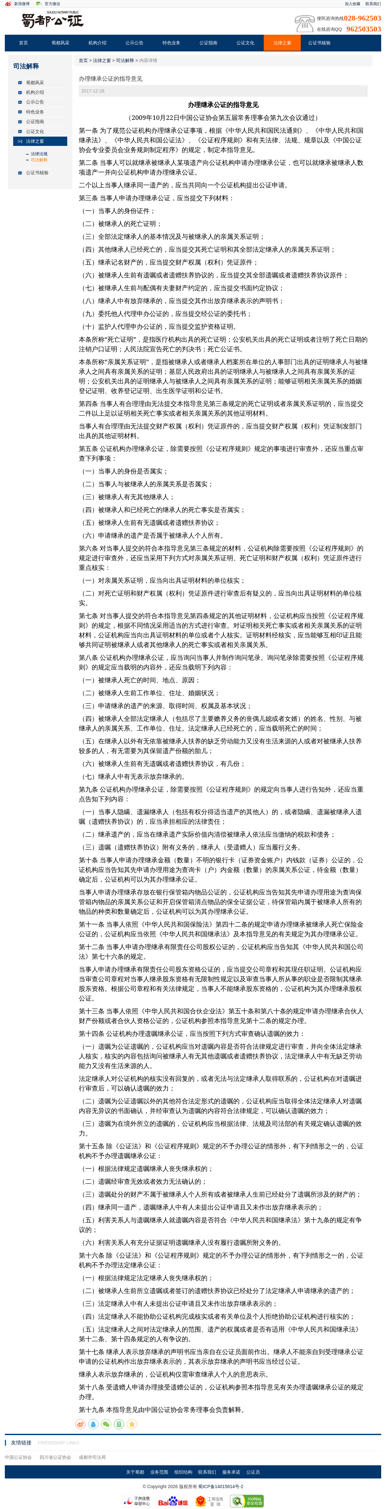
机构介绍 (97, 42)
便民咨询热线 (330, 18)
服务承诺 (231, 1472)
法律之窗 (282, 42)
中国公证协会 (18, 1457)
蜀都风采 (60, 42)
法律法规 (39, 153)
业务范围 (159, 1472)
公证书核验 (319, 42)
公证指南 (208, 42)
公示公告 (134, 42)
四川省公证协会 (55, 1457)
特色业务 (171, 42)
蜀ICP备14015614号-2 (220, 1486)
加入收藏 (352, 4)
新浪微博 (22, 4)
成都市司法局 (92, 1457)
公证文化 (245, 42)
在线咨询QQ (329, 29)
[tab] (40, 82)
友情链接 (22, 1442)
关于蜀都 (135, 1472)
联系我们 (373, 4)
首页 (23, 42)
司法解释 (39, 159)
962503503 (363, 29)
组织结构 (183, 1472)
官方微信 (52, 4)
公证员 (253, 1472)
